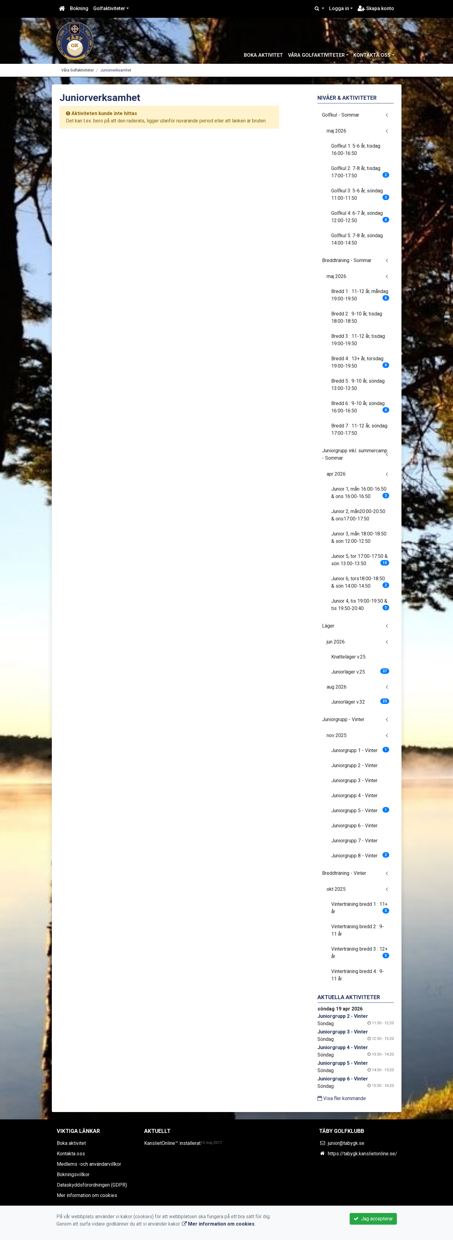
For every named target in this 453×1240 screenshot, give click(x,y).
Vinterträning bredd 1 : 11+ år (360, 907)
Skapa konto (376, 8)
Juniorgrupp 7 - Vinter (354, 841)
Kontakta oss (371, 55)
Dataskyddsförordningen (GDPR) (92, 1185)
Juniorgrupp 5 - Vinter (360, 810)
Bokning (79, 8)
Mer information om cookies (87, 1195)
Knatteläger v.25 (348, 657)
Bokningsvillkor (73, 1174)
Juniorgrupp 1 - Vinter (360, 750)
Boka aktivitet (263, 55)
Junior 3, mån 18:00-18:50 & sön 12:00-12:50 (358, 537)
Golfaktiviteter (109, 8)
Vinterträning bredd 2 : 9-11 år (357, 930)
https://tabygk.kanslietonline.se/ (362, 1154)
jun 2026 (336, 642)
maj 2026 (336, 131)
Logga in (339, 8)
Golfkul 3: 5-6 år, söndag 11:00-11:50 (360, 194)
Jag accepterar (373, 1219)
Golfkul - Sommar (340, 115)
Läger (328, 626)
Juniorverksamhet (115, 70)
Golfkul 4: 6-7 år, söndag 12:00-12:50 (360, 216)
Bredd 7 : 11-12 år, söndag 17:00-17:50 (359, 429)
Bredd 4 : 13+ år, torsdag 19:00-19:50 (360, 362)
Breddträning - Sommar (346, 260)
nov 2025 (337, 735)
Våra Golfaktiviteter (316, 55)
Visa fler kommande (341, 1098)
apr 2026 (336, 474)
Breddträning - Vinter (344, 873)
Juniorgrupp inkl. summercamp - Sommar (354, 454)
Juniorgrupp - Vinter (343, 719)
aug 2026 (337, 687)
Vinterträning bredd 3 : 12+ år (360, 952)
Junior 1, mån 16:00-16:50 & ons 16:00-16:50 (360, 492)
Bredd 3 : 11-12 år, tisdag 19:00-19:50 (358, 339)
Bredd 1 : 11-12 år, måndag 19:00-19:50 (360, 295)
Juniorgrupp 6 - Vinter (354, 826)
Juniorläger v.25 (360, 671)
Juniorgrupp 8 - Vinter (360, 855)
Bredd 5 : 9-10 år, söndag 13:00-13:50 (358, 384)
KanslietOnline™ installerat (172, 1143)
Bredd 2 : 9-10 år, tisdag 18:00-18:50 (356, 317)
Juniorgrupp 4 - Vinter (354, 795)
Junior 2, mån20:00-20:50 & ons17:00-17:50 (358, 515)
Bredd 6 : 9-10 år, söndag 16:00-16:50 (360, 407)
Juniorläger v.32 (360, 701)
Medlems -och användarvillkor (89, 1164)
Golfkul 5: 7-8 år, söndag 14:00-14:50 (357, 239)
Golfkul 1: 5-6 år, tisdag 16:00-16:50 (355, 149)
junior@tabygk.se (346, 1143)
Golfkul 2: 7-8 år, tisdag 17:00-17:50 (360, 172)
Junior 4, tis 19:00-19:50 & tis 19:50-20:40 (360, 604)
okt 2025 (336, 889)
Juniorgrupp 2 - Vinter (354, 765)
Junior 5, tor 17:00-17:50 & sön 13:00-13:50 (360, 559)
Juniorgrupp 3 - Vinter (354, 780)
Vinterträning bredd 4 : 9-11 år (357, 975)
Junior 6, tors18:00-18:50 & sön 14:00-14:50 (360, 582)
